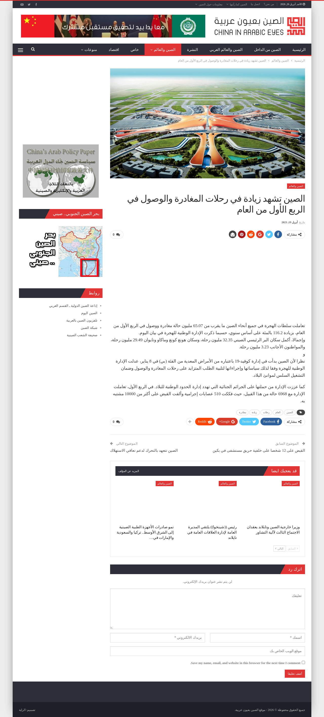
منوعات (91, 50)
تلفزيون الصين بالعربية (81, 320)
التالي (279, 547)
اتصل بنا (255, 4)
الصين (290, 411)
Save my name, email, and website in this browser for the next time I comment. (245, 662)
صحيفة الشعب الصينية (82, 335)
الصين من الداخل (267, 50)
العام (278, 411)
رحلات (266, 411)
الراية (22, 709)
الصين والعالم (164, 50)
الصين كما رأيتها (238, 4)
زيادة (254, 411)
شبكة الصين (89, 328)
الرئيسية (299, 50)
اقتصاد (114, 50)
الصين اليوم (89, 313)
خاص (135, 50)
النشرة (192, 50)
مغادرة (242, 411)
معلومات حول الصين (210, 4)
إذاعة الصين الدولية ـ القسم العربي (73, 306)
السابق (293, 547)
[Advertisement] (207, 278)
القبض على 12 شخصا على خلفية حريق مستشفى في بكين (259, 450)
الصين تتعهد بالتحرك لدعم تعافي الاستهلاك (144, 450)
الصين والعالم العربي (226, 50)
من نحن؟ (269, 4)
